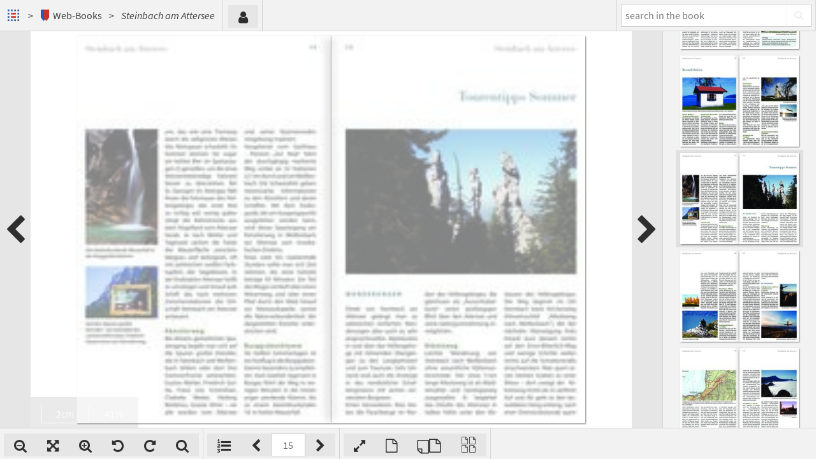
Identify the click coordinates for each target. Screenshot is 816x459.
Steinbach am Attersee (168, 15)
